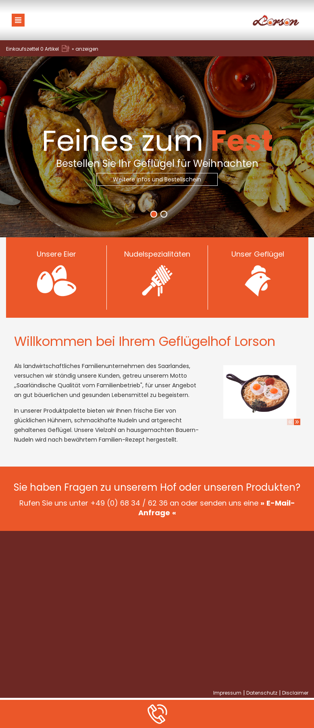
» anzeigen (85, 48)
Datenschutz (261, 692)
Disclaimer (295, 692)
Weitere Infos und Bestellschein (157, 179)
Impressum (227, 692)
